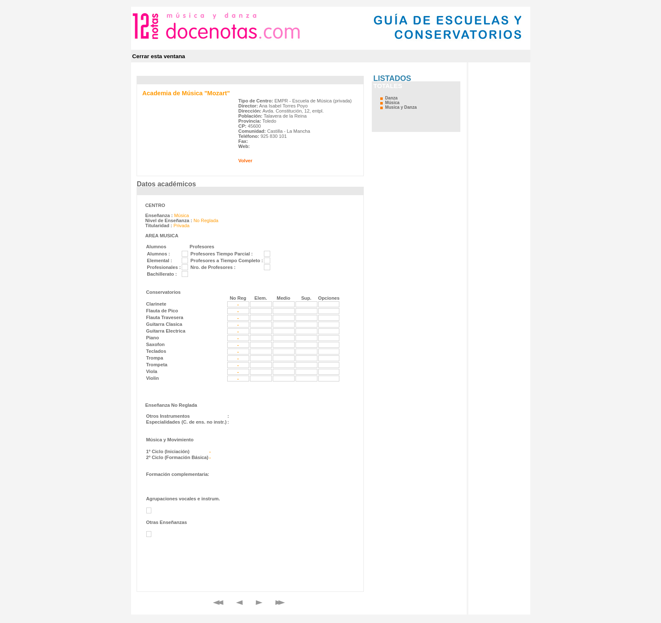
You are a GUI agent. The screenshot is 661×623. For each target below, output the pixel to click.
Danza (391, 98)
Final (280, 602)
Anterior (239, 602)
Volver (245, 160)
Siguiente (259, 602)
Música (392, 102)
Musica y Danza (401, 107)
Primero (218, 602)
